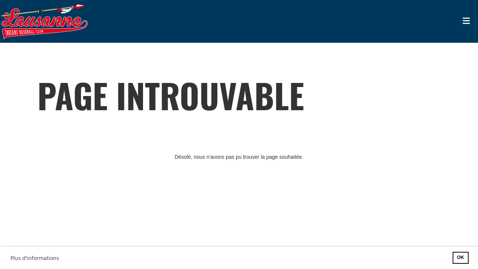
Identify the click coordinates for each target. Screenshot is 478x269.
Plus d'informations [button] (34, 258)
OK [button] (460, 257)
